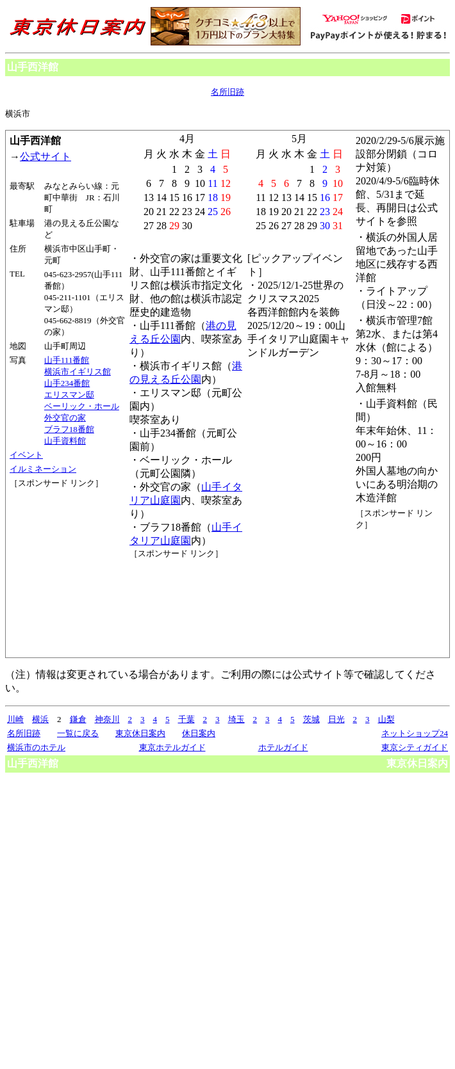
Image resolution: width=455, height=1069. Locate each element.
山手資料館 (65, 441)
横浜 (40, 719)
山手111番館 (67, 360)
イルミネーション (43, 469)
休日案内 (198, 733)
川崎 (15, 719)
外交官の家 (65, 417)
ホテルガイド (283, 747)
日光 (336, 719)
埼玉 (236, 719)
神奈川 (107, 719)
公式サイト (45, 156)
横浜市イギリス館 (77, 371)
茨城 (311, 719)
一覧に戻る (78, 733)
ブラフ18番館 (69, 429)
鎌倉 (78, 719)
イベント (26, 455)
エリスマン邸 (69, 394)
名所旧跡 (227, 92)
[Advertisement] (67, 537)
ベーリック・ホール (81, 406)
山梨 (386, 719)
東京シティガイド (414, 747)
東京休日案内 (140, 733)
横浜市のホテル (36, 747)
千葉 (186, 719)
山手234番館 (67, 383)
